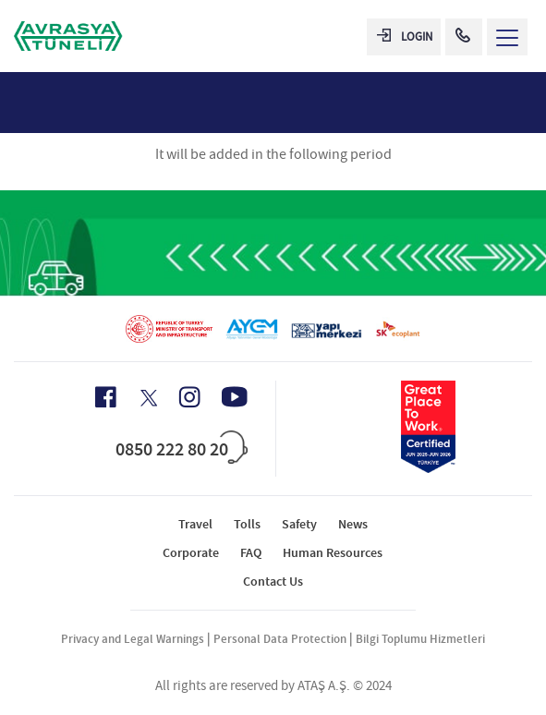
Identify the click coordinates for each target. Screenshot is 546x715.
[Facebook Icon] (105, 397)
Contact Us (273, 581)
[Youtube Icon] (235, 396)
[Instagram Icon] (189, 397)
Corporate (191, 553)
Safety (299, 524)
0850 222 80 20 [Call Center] (171, 449)
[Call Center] (463, 36)
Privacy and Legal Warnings (132, 639)
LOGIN (404, 36)
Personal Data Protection (279, 639)
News (353, 524)
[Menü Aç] (507, 36)
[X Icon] (147, 398)
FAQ (250, 553)
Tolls (247, 524)
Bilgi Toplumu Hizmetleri (420, 639)
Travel (195, 524)
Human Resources (332, 553)
